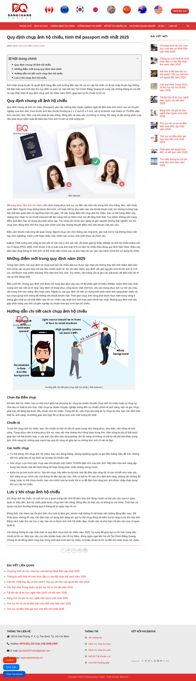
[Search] (188, 26)
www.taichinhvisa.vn (32, 657)
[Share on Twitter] (68, 550)
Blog (162, 26)
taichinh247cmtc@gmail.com (34, 650)
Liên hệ (173, 26)
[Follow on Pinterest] (155, 661)
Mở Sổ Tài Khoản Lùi (99, 656)
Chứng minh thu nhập (89, 26)
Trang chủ (25, 26)
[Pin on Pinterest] (79, 550)
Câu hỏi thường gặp (99, 662)
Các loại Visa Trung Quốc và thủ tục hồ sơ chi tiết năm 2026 (40, 587)
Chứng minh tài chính (63, 26)
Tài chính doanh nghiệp (142, 26)
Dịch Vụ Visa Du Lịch (100, 650)
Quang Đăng (38, 46)
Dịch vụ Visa (41, 26)
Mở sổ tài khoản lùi (115, 26)
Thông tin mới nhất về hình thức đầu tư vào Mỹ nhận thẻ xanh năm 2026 (46, 576)
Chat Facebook (14, 674)
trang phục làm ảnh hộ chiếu (26, 205)
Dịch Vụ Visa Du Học (99, 644)
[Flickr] (164, 661)
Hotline (10, 660)
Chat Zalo (11, 667)
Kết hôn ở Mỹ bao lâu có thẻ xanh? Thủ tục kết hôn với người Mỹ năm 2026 (48, 582)
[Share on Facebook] (63, 550)
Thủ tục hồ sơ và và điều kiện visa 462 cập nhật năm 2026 (39, 603)
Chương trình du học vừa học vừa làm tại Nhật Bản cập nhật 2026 (43, 571)
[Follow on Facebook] (143, 661)
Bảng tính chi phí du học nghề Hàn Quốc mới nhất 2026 (37, 598)
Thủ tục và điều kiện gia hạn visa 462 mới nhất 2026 (35, 609)
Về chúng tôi (95, 637)
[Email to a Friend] (74, 550)
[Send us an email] (149, 661)
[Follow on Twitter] (146, 661)
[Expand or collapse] (138, 58)
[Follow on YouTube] (161, 661)
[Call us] (152, 661)
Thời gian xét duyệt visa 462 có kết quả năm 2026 (173, 151)
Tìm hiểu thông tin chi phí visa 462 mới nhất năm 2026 (173, 162)
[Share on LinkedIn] (85, 550)
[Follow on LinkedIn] (158, 661)
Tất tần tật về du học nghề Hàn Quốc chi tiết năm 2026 (37, 592)
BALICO (124, 677)
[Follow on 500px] (167, 661)
